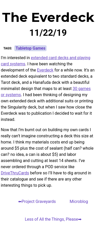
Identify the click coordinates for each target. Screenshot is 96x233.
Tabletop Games (31, 48)
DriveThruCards (15, 173)
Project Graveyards (39, 201)
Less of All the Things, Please (51, 219)
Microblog (79, 201)
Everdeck (45, 70)
